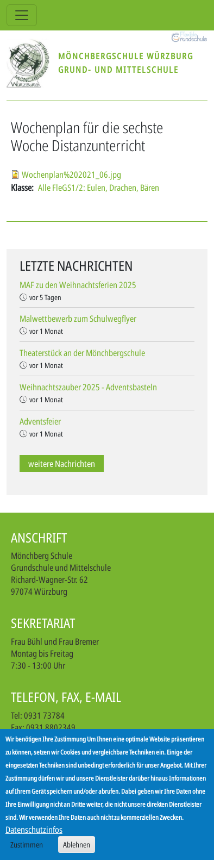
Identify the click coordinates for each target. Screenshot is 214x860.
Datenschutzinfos (33, 834)
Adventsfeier (40, 421)
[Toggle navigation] (22, 15)
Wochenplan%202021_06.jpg (71, 174)
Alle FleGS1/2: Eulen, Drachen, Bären (98, 188)
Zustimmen (26, 849)
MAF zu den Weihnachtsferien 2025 (78, 285)
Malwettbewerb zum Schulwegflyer (78, 319)
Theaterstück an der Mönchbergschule (82, 353)
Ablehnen (76, 849)
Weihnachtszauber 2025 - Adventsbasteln (88, 387)
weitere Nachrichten (61, 464)
